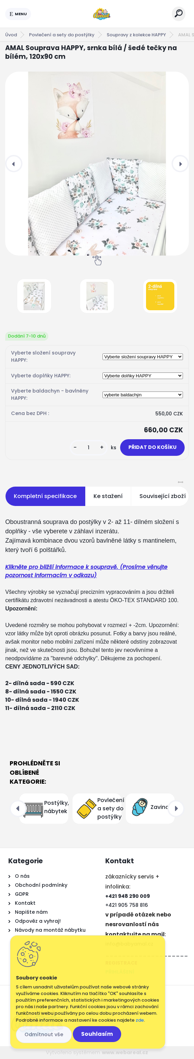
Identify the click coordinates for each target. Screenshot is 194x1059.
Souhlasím (97, 1034)
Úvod (11, 34)
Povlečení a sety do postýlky (62, 34)
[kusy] (89, 447)
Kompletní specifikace (45, 496)
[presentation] (13, 163)
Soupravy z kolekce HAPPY (136, 34)
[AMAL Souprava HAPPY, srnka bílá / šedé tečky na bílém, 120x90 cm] (97, 164)
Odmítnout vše (44, 1034)
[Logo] (101, 14)
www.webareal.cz (125, 1052)
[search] (178, 13)
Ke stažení (108, 496)
